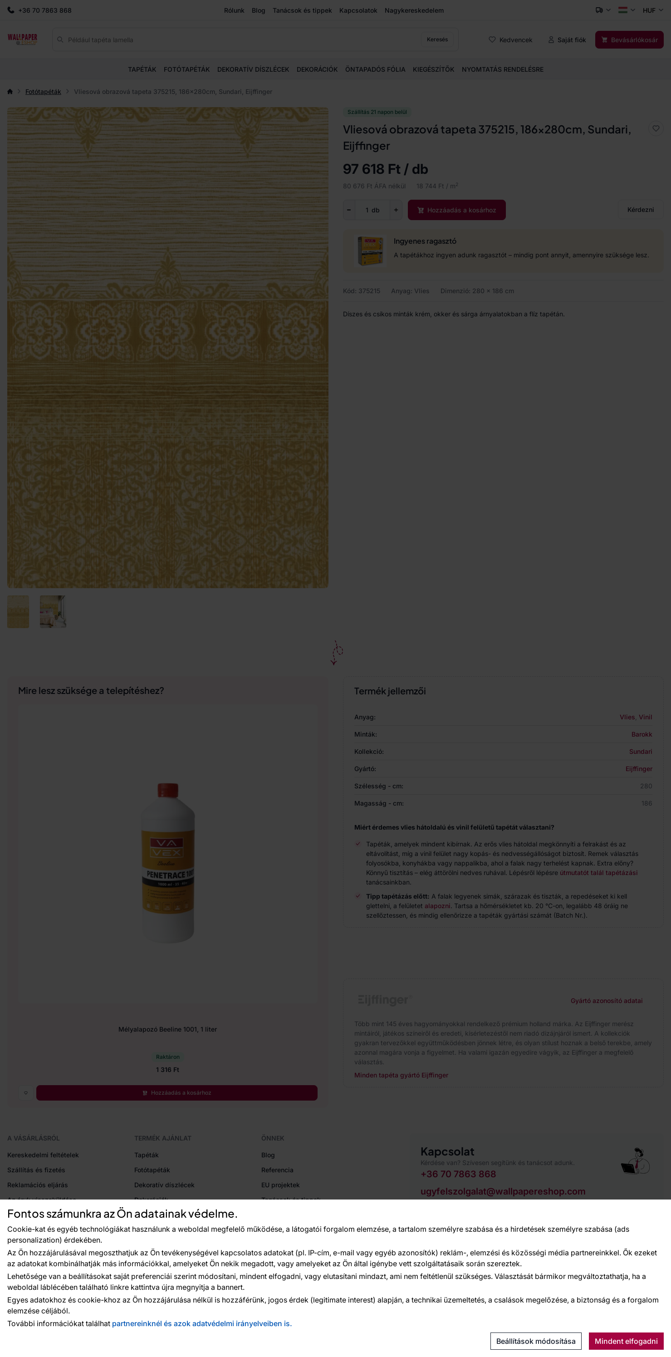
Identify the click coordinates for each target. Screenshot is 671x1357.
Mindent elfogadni (626, 1341)
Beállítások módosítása (536, 1341)
